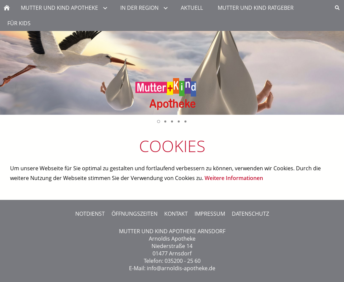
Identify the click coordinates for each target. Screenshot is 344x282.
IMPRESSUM (210, 213)
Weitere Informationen (234, 178)
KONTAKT (176, 213)
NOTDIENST (90, 213)
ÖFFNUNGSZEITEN (135, 213)
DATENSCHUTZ (250, 213)
